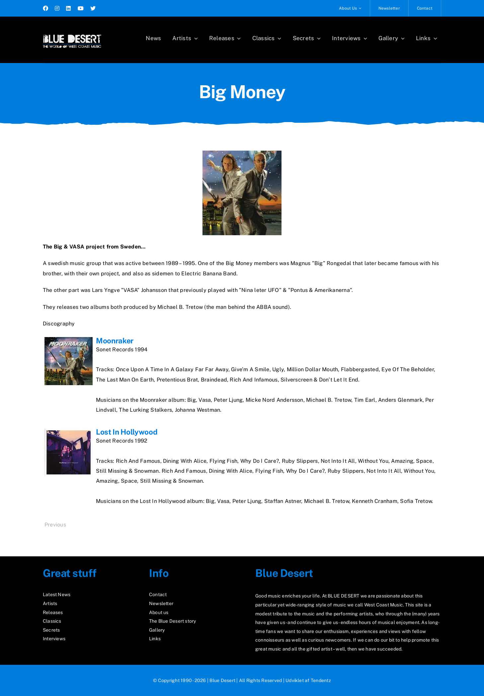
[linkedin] (68, 8)
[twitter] (93, 8)
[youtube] (81, 8)
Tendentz (321, 680)
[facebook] (45, 8)
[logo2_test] (72, 32)
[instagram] (57, 8)
